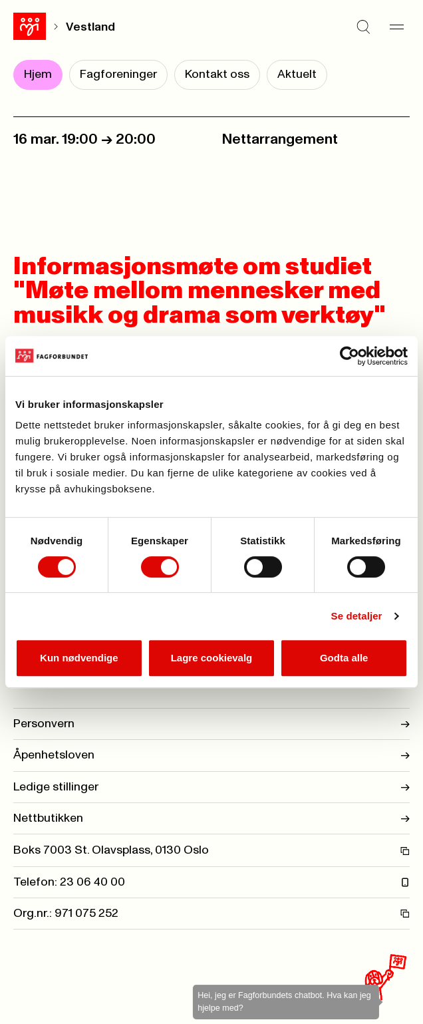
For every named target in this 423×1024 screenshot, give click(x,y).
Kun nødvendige (79, 657)
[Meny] (396, 26)
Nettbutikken (211, 818)
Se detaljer (356, 615)
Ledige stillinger (211, 787)
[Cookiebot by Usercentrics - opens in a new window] (349, 356)
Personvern (211, 724)
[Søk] (363, 26)
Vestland (90, 27)
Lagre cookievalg (212, 657)
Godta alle (344, 657)
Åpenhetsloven (211, 755)
